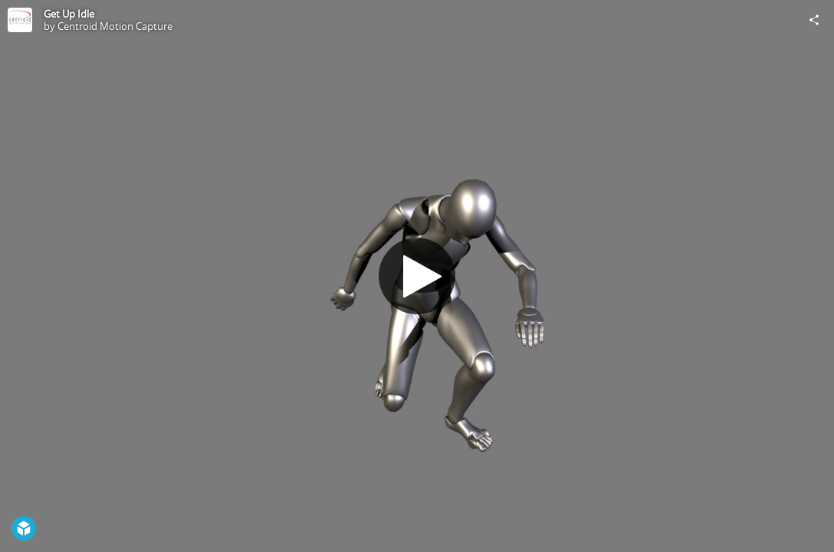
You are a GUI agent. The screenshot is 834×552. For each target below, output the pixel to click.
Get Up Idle (69, 14)
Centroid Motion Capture (114, 26)
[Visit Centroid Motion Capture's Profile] (20, 20)
